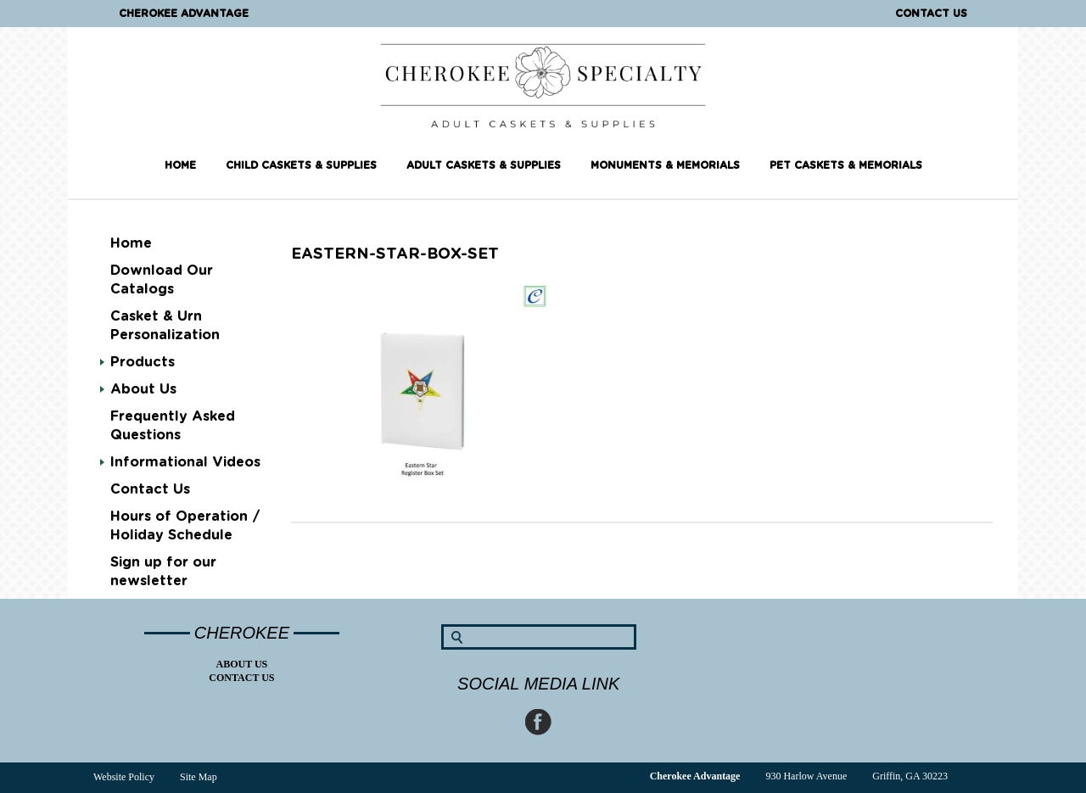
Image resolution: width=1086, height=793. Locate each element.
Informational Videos (185, 462)
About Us (143, 389)
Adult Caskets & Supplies (483, 165)
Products (142, 362)
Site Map (198, 777)
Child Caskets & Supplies (301, 165)
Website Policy (123, 777)
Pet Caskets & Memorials (846, 165)
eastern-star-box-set (395, 254)
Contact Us (931, 13)
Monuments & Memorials (665, 165)
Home (180, 165)
